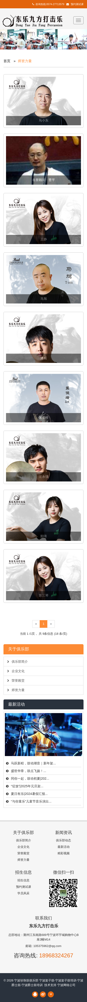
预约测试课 (77, 4)
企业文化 (16, 671)
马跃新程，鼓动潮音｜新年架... (33, 763)
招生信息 (23, 880)
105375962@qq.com (47, 946)
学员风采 (23, 893)
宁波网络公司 (66, 985)
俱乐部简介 (17, 661)
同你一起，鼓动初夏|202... (30, 778)
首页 (6, 61)
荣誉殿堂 (16, 680)
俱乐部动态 (63, 840)
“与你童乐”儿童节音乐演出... (31, 801)
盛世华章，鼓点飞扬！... (28, 771)
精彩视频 (64, 853)
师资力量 (16, 690)
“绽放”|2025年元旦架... (27, 786)
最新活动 (64, 847)
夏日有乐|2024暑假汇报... (29, 794)
